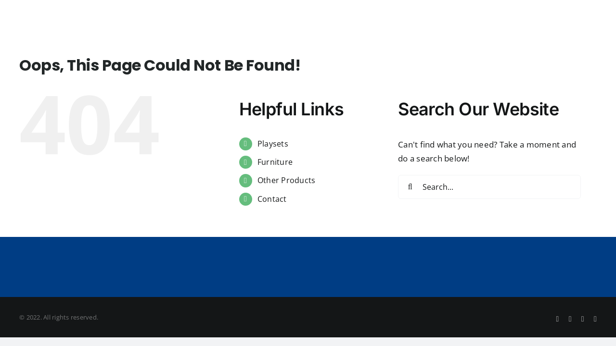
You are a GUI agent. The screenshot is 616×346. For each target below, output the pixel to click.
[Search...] (489, 187)
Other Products (286, 180)
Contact (272, 199)
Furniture (275, 162)
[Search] (410, 187)
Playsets (272, 143)
